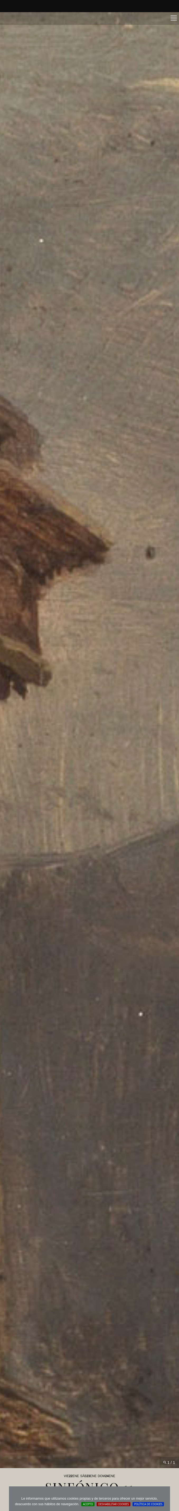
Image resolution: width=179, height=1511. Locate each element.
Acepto (88, 1504)
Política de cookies (148, 1504)
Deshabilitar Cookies (113, 1504)
